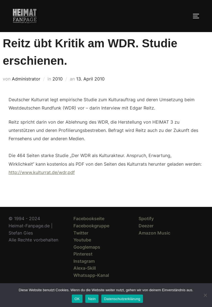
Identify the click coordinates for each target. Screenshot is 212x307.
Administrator (26, 89)
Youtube (82, 250)
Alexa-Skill (84, 278)
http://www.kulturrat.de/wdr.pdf (42, 182)
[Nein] (205, 295)
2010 (57, 89)
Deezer (146, 235)
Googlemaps (86, 257)
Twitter (80, 242)
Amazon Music (154, 242)
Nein (92, 299)
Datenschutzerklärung (122, 299)
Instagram (84, 271)
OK (77, 299)
